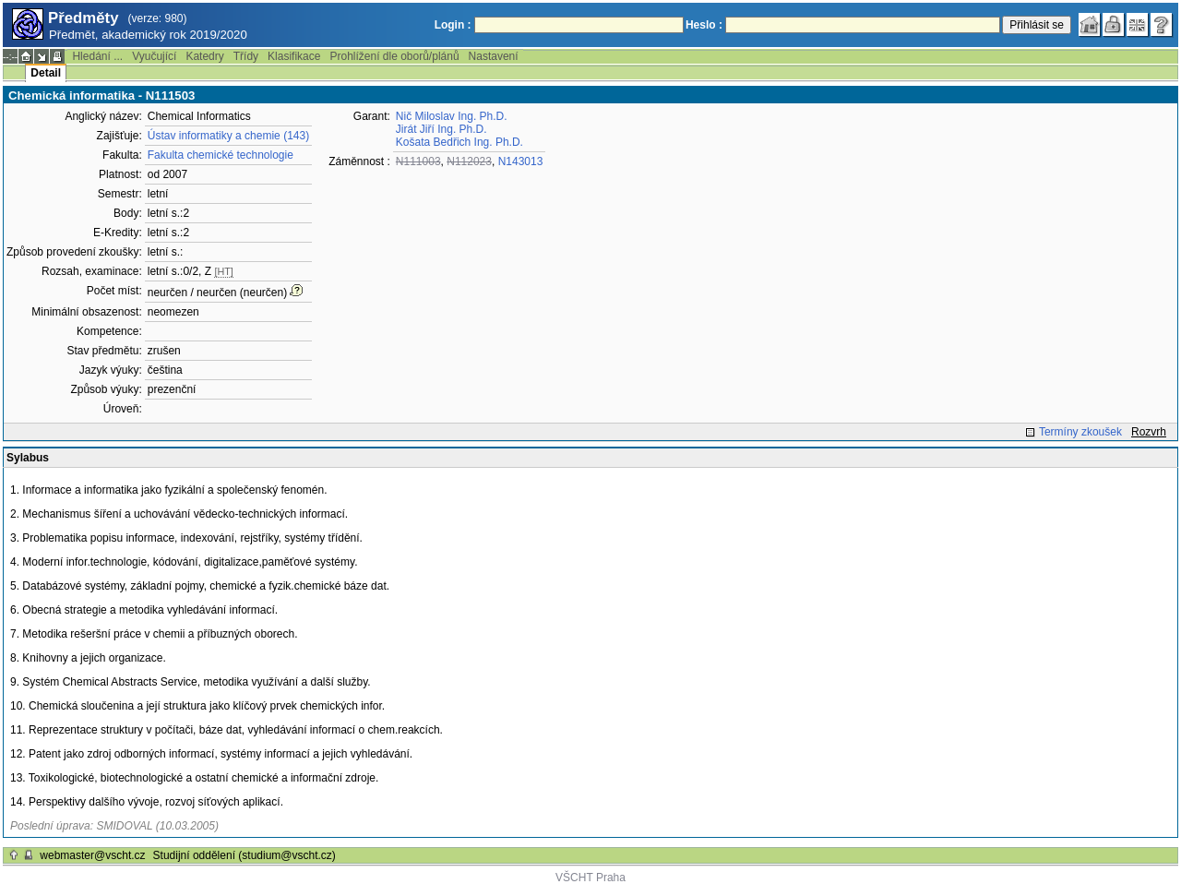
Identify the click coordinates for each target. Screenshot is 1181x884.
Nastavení (494, 56)
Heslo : (704, 24)
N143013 (520, 161)
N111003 (418, 161)
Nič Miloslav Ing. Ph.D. (451, 116)
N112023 (469, 161)
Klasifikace (294, 56)
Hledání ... (97, 56)
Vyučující (154, 56)
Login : (453, 24)
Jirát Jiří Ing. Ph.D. (441, 129)
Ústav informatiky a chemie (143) (228, 135)
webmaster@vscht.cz (92, 855)
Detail (45, 72)
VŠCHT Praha (590, 877)
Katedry (204, 56)
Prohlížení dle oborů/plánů (394, 56)
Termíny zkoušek (1080, 431)
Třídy (245, 56)
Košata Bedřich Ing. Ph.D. (459, 142)
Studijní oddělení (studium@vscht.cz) (244, 855)
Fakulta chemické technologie (220, 155)
